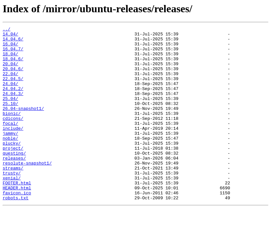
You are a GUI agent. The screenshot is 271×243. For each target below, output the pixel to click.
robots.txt (15, 232)
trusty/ (12, 203)
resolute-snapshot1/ (27, 191)
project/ (13, 173)
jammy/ (10, 155)
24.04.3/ (13, 107)
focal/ (10, 143)
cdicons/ (13, 137)
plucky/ (12, 167)
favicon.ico (17, 226)
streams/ (13, 197)
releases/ (14, 185)
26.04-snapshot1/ (23, 125)
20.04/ (10, 71)
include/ (13, 149)
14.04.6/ (13, 42)
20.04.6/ (13, 77)
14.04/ (10, 36)
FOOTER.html (17, 215)
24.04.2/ (13, 101)
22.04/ (10, 83)
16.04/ (10, 48)
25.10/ (10, 119)
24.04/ (10, 95)
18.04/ (10, 60)
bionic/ (12, 131)
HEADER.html (17, 220)
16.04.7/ (13, 54)
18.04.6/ (13, 66)
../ (6, 30)
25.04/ (10, 113)
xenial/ (12, 209)
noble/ (10, 161)
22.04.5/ (13, 89)
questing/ (14, 179)
